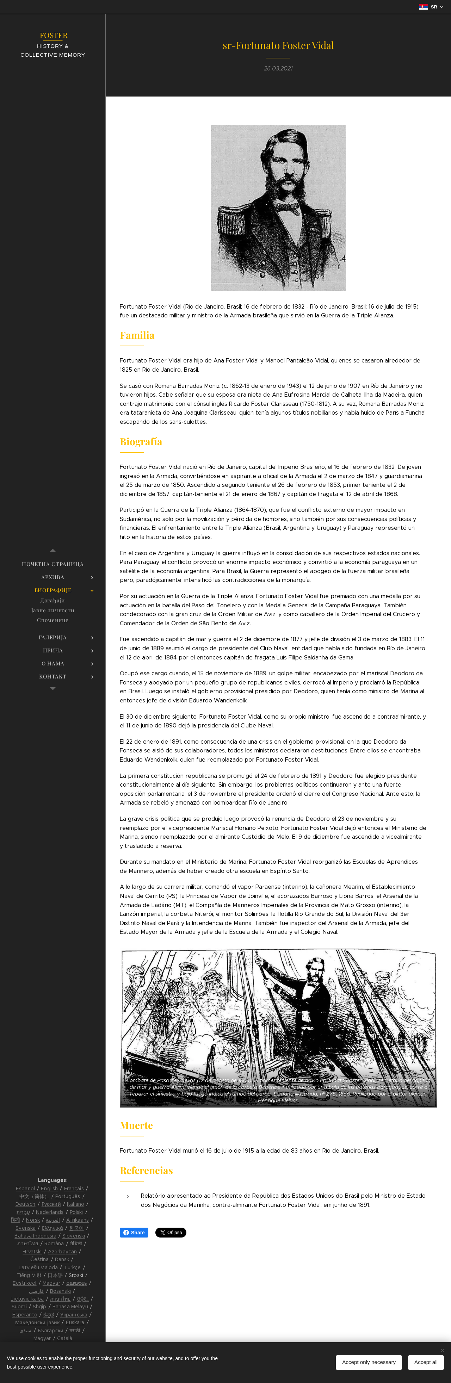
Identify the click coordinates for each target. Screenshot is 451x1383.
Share (134, 1232)
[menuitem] (53, 564)
